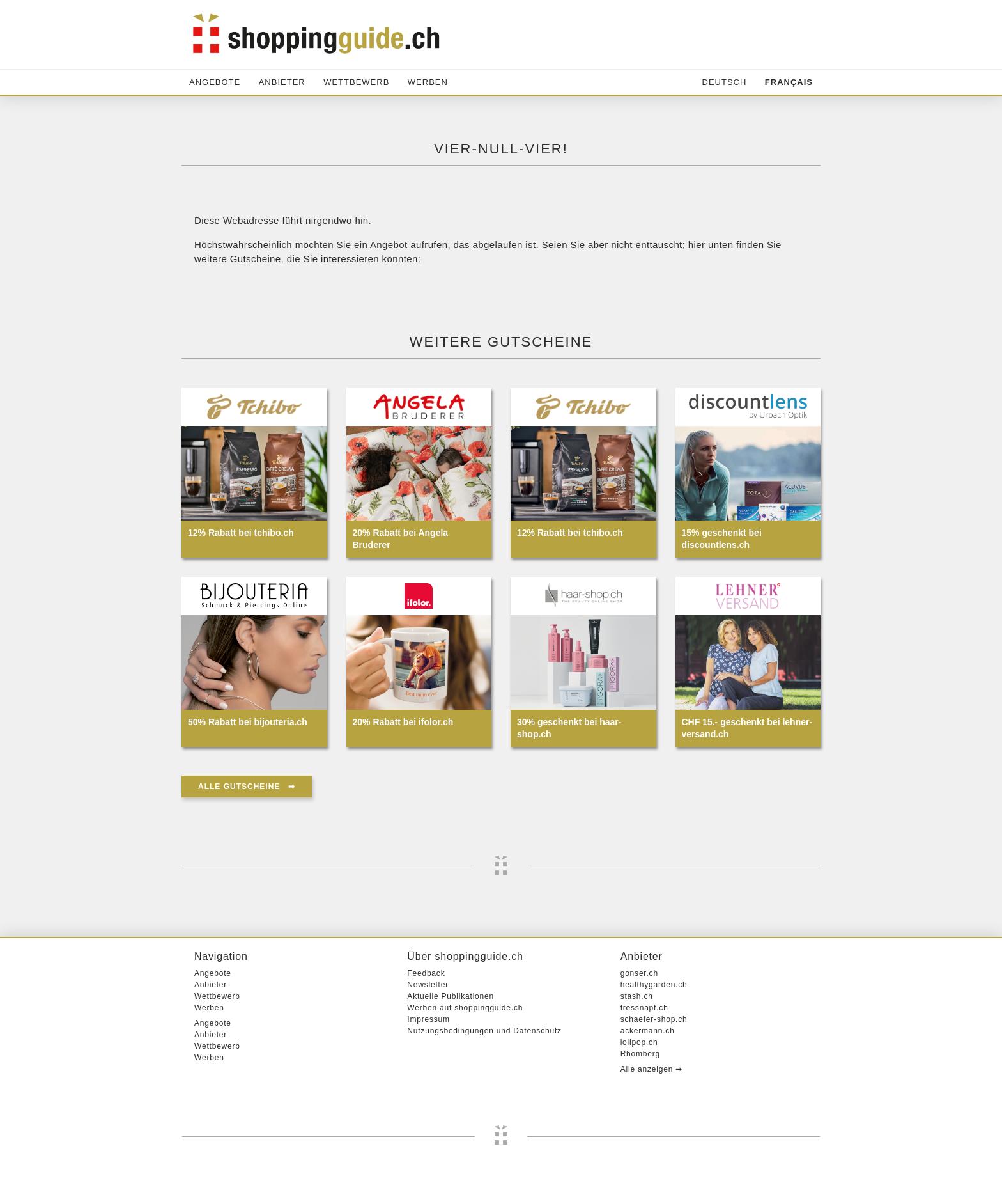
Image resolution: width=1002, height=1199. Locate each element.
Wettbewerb (356, 82)
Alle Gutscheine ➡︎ (246, 786)
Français (789, 82)
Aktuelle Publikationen (450, 996)
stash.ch (636, 996)
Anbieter (282, 82)
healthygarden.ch (654, 984)
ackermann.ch (647, 1030)
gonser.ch (639, 973)
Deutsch (724, 82)
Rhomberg (640, 1053)
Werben (428, 82)
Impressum (428, 1019)
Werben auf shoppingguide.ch (465, 1007)
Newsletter (428, 984)
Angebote (214, 82)
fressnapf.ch (644, 1007)
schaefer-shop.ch (654, 1019)
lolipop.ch (639, 1042)
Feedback (426, 973)
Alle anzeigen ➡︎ (651, 1069)
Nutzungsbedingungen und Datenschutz (484, 1030)
